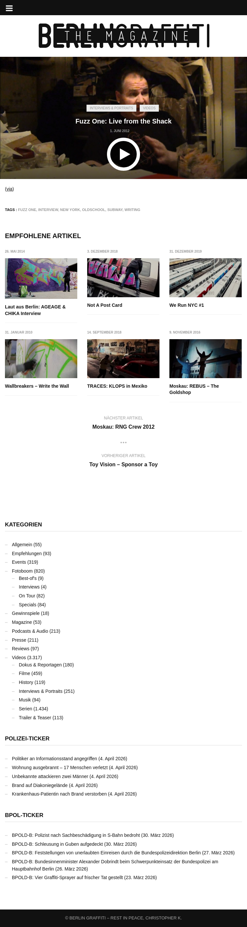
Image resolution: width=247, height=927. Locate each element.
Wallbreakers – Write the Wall (37, 386)
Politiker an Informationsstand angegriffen (54, 758)
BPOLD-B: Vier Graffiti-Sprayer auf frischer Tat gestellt (67, 877)
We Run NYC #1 (187, 305)
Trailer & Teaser (35, 717)
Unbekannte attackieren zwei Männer (50, 776)
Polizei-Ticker (27, 738)
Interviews (29, 586)
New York (70, 210)
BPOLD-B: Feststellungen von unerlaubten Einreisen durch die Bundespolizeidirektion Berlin (106, 852)
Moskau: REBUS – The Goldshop (194, 389)
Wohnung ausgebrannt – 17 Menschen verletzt (60, 767)
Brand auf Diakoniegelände (40, 785)
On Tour (27, 595)
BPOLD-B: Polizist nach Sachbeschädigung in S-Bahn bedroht (76, 835)
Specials (27, 604)
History (26, 682)
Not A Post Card (104, 305)
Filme (24, 673)
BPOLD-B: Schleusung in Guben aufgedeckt (57, 844)
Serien (25, 708)
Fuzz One (27, 210)
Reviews (20, 648)
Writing (132, 210)
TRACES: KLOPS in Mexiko (117, 386)
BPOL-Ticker (24, 815)
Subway (115, 210)
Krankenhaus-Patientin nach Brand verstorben (59, 794)
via (10, 189)
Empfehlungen (27, 553)
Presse (19, 640)
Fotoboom (22, 571)
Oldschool (93, 210)
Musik (25, 699)
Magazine (22, 622)
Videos (149, 108)
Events (19, 562)
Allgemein (22, 544)
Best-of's (28, 578)
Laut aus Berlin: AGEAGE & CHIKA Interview (35, 310)
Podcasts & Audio (30, 631)
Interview (48, 210)
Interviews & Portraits (111, 108)
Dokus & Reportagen (40, 664)
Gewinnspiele (26, 613)
